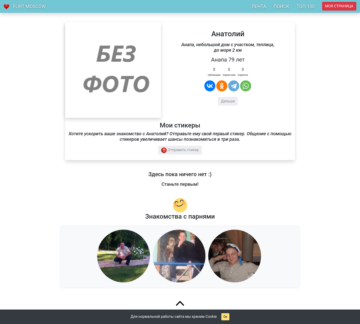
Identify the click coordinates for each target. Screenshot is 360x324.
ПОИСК (281, 6)
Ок (225, 316)
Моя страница (339, 6)
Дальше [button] (228, 101)
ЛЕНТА (259, 6)
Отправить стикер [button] (180, 150)
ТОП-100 (306, 6)
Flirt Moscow (29, 6)
